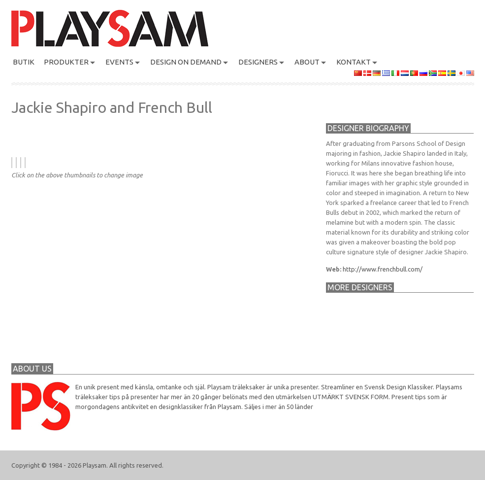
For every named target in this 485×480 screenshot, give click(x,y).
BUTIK (23, 62)
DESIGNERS (258, 62)
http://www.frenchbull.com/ (382, 269)
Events (119, 62)
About (307, 62)
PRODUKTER (66, 62)
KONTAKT (353, 62)
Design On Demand (186, 62)
